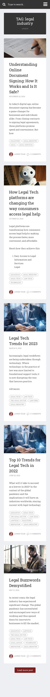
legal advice (16, 643)
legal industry (30, 141)
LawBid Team (19, 154)
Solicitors (15, 141)
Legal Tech (15, 279)
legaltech (15, 275)
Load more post (25, 670)
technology (16, 282)
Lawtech (14, 520)
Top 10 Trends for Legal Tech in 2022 (24, 465)
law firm (34, 400)
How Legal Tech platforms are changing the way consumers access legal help (24, 203)
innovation (15, 524)
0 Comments (35, 154)
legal (13, 145)
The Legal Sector (18, 400)
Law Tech (28, 279)
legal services (26, 145)
